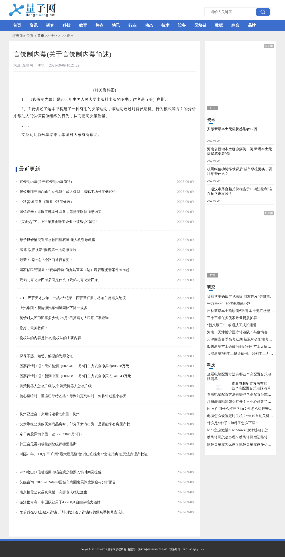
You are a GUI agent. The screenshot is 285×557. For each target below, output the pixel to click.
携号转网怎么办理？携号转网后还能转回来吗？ (244, 437)
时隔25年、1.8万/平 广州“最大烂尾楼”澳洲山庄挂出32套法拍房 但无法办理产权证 (84, 454)
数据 (219, 25)
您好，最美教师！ (34, 328)
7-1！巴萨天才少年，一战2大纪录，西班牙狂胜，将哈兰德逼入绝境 (73, 298)
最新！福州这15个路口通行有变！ (46, 260)
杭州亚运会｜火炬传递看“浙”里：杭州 (50, 414)
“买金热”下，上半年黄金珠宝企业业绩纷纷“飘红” (58, 222)
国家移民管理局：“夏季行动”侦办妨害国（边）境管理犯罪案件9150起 (75, 270)
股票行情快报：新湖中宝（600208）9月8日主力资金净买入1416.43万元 (75, 376)
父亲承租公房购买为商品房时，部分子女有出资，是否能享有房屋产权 (75, 424)
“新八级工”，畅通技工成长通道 (231, 325)
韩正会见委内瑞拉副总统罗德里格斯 (48, 444)
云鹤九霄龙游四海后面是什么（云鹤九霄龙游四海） (61, 280)
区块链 (200, 25)
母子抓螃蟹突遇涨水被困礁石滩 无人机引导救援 (57, 240)
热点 (100, 25)
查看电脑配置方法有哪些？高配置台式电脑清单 (251, 386)
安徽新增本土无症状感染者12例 (232, 129)
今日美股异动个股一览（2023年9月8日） (52, 434)
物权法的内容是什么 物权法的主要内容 (50, 338)
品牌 (252, 25)
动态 (149, 25)
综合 (235, 25)
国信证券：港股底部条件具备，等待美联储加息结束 (61, 212)
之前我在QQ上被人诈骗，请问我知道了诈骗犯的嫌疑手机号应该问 (72, 512)
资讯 (34, 25)
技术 (165, 25)
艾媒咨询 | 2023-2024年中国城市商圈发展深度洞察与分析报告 (68, 482)
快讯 (116, 25)
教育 (83, 25)
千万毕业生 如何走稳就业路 (229, 304)
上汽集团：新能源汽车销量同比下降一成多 (53, 308)
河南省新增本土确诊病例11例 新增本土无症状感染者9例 (239, 151)
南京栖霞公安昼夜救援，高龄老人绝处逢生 (53, 492)
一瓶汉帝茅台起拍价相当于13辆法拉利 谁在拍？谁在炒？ (239, 191)
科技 (67, 25)
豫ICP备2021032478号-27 (152, 549)
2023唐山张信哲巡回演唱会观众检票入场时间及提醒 (61, 472)
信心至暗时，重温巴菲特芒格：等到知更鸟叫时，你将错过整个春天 (73, 396)
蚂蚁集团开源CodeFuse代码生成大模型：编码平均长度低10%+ (68, 192)
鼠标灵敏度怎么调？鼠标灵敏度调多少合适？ (242, 444)
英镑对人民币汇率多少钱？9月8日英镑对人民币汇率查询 (64, 318)
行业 (132, 25)
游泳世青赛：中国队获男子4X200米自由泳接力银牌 (60, 502)
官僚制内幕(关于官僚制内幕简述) (46, 182)
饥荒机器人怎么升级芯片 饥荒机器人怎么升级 (56, 386)
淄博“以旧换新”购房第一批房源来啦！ (50, 250)
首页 (17, 25)
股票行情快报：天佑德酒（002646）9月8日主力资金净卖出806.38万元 (74, 366)
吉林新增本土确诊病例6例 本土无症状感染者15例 (246, 311)
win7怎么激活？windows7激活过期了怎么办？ (243, 430)
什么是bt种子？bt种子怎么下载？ (233, 423)
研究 (50, 25)
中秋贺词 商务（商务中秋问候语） (47, 202)
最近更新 (29, 169)
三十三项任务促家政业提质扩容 (232, 318)
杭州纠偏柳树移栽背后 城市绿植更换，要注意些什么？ (239, 171)
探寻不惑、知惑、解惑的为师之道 (46, 356)
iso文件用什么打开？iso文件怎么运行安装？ (241, 409)
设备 (182, 25)
